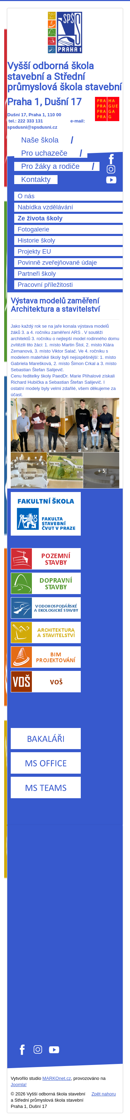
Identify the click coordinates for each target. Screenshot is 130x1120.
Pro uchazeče (44, 153)
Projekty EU (34, 251)
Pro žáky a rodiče (50, 166)
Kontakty (36, 179)
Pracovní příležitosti (45, 285)
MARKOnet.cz (56, 1078)
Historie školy (36, 240)
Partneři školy (37, 274)
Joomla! (19, 1084)
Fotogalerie (33, 229)
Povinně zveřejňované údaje (57, 262)
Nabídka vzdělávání (45, 207)
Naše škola (40, 140)
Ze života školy (40, 218)
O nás (26, 196)
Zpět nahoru (104, 1093)
